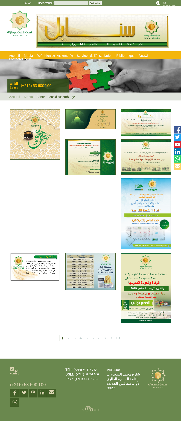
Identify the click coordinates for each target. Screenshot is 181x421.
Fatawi (143, 55)
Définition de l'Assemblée (55, 55)
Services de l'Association (94, 55)
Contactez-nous (20, 59)
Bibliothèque (125, 55)
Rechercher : (46, 3)
